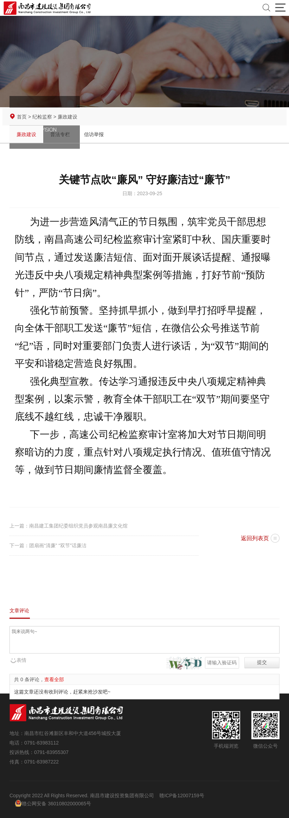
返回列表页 (255, 538)
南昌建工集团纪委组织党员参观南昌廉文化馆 (78, 526)
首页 (22, 117)
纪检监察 (42, 117)
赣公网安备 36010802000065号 (53, 803)
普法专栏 (60, 135)
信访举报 (94, 135)
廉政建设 (26, 135)
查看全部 (54, 699)
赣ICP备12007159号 (181, 795)
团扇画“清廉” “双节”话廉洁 (57, 545)
